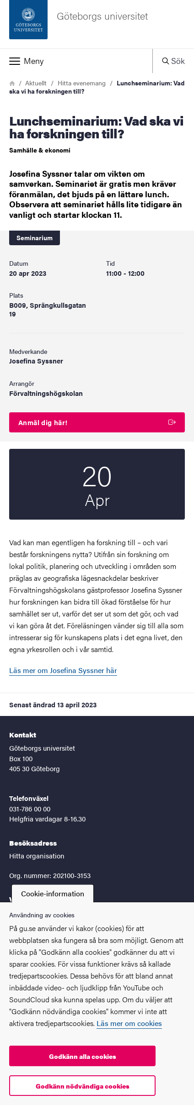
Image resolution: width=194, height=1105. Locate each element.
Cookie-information (52, 893)
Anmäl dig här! (97, 422)
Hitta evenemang (82, 82)
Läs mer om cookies (129, 1023)
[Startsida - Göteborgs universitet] (97, 24)
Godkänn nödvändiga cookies (82, 1085)
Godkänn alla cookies (82, 1056)
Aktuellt (36, 82)
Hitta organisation (37, 855)
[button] (76, 61)
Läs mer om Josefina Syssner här (63, 670)
